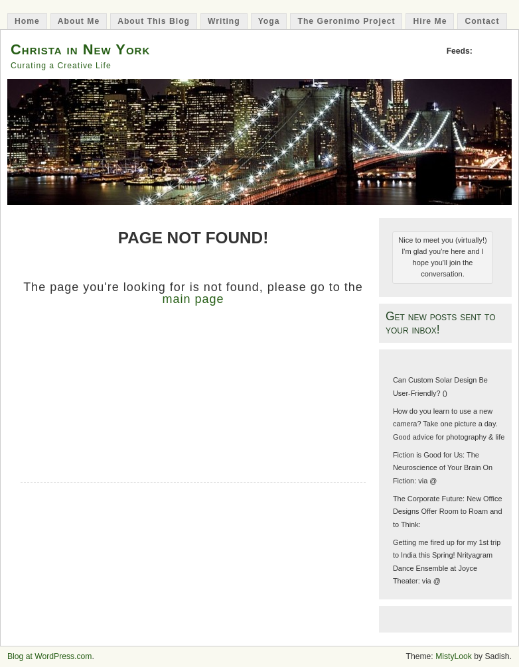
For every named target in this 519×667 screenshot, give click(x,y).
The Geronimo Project (346, 21)
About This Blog (153, 21)
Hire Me (430, 21)
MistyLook (453, 656)
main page (193, 299)
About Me (79, 21)
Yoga (269, 21)
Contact (482, 21)
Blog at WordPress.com (49, 656)
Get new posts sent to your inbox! (441, 322)
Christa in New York (80, 49)
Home (27, 21)
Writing (224, 21)
